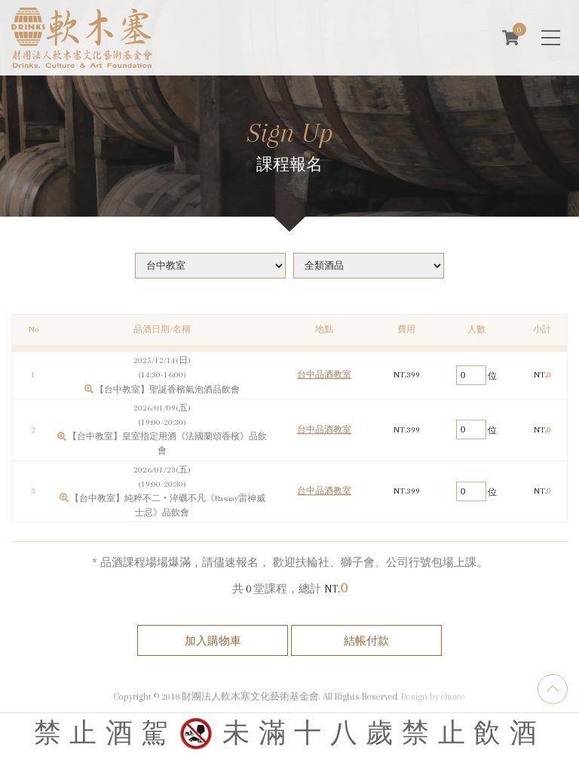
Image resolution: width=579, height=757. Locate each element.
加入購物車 (213, 641)
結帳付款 (366, 641)
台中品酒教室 (324, 381)
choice (453, 696)
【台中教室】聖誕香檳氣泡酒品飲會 (167, 395)
